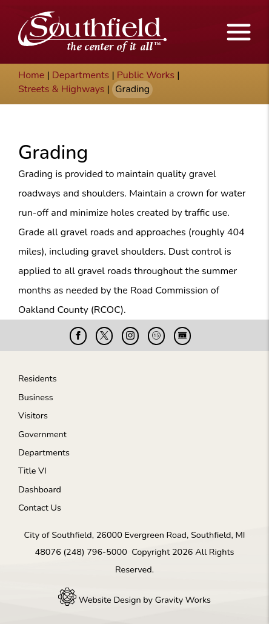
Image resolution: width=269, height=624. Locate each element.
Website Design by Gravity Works (134, 600)
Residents (37, 378)
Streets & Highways (61, 89)
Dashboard (39, 489)
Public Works (145, 75)
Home (31, 75)
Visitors (33, 415)
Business (35, 397)
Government (42, 434)
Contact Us (39, 508)
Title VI (32, 471)
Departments (81, 75)
